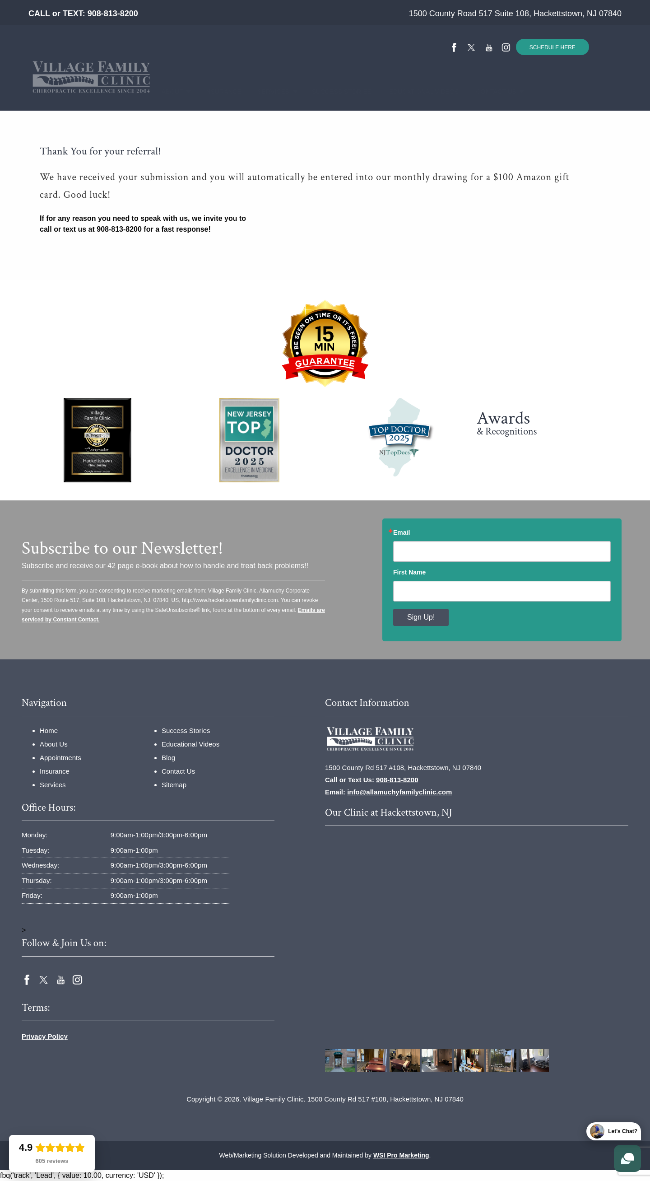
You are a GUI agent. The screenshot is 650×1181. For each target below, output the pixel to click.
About (168, 91)
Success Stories (334, 91)
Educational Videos (415, 91)
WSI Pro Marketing (401, 1155)
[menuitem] (131, 91)
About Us (54, 744)
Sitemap (174, 785)
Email (401, 532)
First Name (409, 572)
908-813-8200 (113, 13)
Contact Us (490, 91)
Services (268, 91)
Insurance (217, 91)
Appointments (60, 757)
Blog (168, 757)
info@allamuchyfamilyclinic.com (399, 792)
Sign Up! (421, 617)
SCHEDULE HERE (552, 47)
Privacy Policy (45, 1036)
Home (131, 91)
